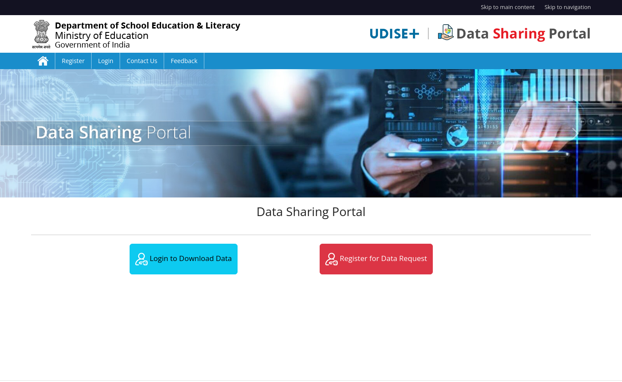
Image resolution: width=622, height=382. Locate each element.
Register (73, 61)
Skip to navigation (568, 7)
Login (105, 61)
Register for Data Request (376, 259)
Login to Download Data (183, 259)
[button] (46, 133)
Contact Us (142, 61)
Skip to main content (508, 7)
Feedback (184, 61)
